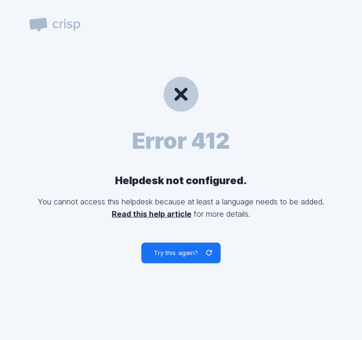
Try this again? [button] (176, 252)
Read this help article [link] (151, 213)
